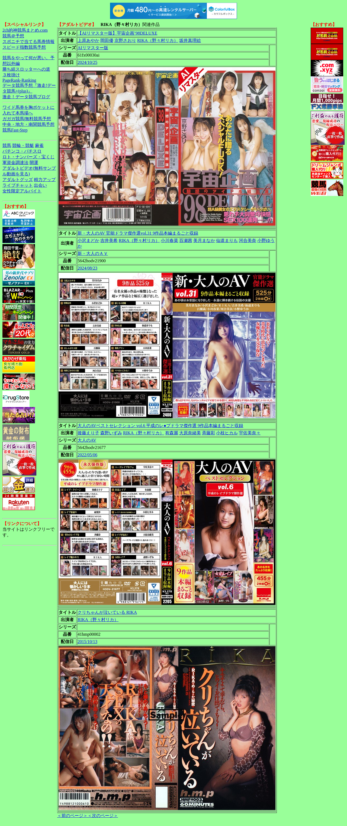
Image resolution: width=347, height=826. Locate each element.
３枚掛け (11, 75)
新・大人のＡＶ (93, 253)
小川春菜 (169, 240)
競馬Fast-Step (14, 130)
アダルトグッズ (17, 179)
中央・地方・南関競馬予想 (28, 124)
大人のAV (87, 440)
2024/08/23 (87, 268)
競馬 (6, 145)
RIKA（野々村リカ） (157, 40)
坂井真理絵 (190, 40)
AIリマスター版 (93, 47)
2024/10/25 (87, 62)
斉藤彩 (208, 433)
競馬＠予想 (13, 36)
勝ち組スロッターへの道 (26, 69)
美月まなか (204, 240)
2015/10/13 (87, 641)
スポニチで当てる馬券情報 (28, 41)
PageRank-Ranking (19, 80)
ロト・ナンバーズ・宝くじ (28, 157)
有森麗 (171, 433)
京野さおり (125, 40)
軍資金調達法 (15, 162)
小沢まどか (88, 240)
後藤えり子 (88, 433)
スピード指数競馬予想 (24, 47)
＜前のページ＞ (72, 815)
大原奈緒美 (190, 433)
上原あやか (88, 40)
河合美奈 (247, 240)
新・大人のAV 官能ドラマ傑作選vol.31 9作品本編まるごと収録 (138, 233)
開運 (34, 162)
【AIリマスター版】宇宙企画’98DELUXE (117, 33)
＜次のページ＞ (103, 815)
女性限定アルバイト (21, 191)
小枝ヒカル (227, 433)
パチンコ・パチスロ (21, 151)
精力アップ (45, 179)
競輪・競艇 (23, 145)
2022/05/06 (87, 455)
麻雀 (39, 145)
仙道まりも (227, 240)
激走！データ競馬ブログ (26, 96)
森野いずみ (111, 433)
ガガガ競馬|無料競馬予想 (26, 118)
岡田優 (106, 40)
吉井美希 (109, 240)
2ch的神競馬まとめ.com (25, 30)
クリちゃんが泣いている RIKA (107, 612)
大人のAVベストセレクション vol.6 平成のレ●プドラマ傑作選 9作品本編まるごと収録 (160, 425)
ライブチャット (17, 185)
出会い (40, 185)
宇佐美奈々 (250, 433)
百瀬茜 (185, 240)
